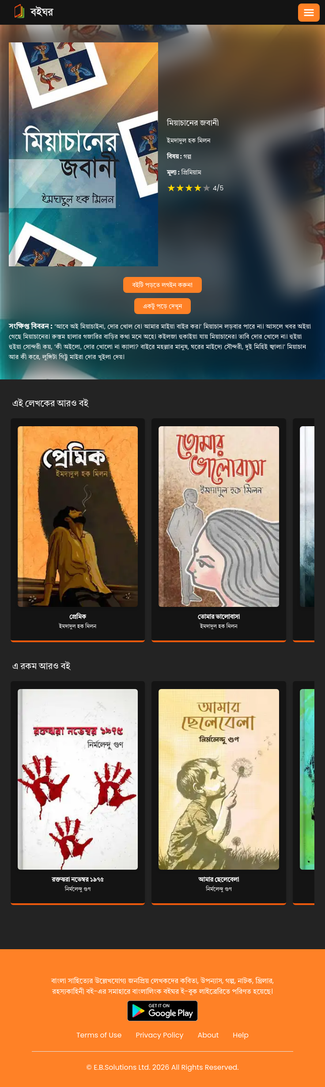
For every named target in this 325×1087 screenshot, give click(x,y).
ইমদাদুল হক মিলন (188, 140)
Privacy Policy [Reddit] (159, 1035)
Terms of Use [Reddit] (99, 1035)
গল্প (179, 156)
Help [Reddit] (241, 1035)
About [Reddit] (208, 1035)
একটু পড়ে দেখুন (162, 306)
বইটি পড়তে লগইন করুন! (162, 284)
